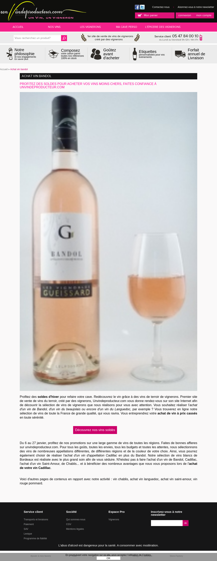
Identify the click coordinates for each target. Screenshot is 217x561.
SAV (26, 529)
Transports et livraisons (36, 519)
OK (108, 558)
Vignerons (113, 519)
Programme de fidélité (35, 538)
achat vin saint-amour (176, 479)
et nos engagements (28, 54)
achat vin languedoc (144, 479)
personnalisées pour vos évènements (154, 54)
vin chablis (120, 479)
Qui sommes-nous (75, 519)
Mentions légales (75, 529)
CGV (68, 524)
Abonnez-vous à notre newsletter (196, 7)
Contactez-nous (161, 7)
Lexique (28, 533)
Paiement (29, 524)
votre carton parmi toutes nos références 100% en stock (72, 53)
